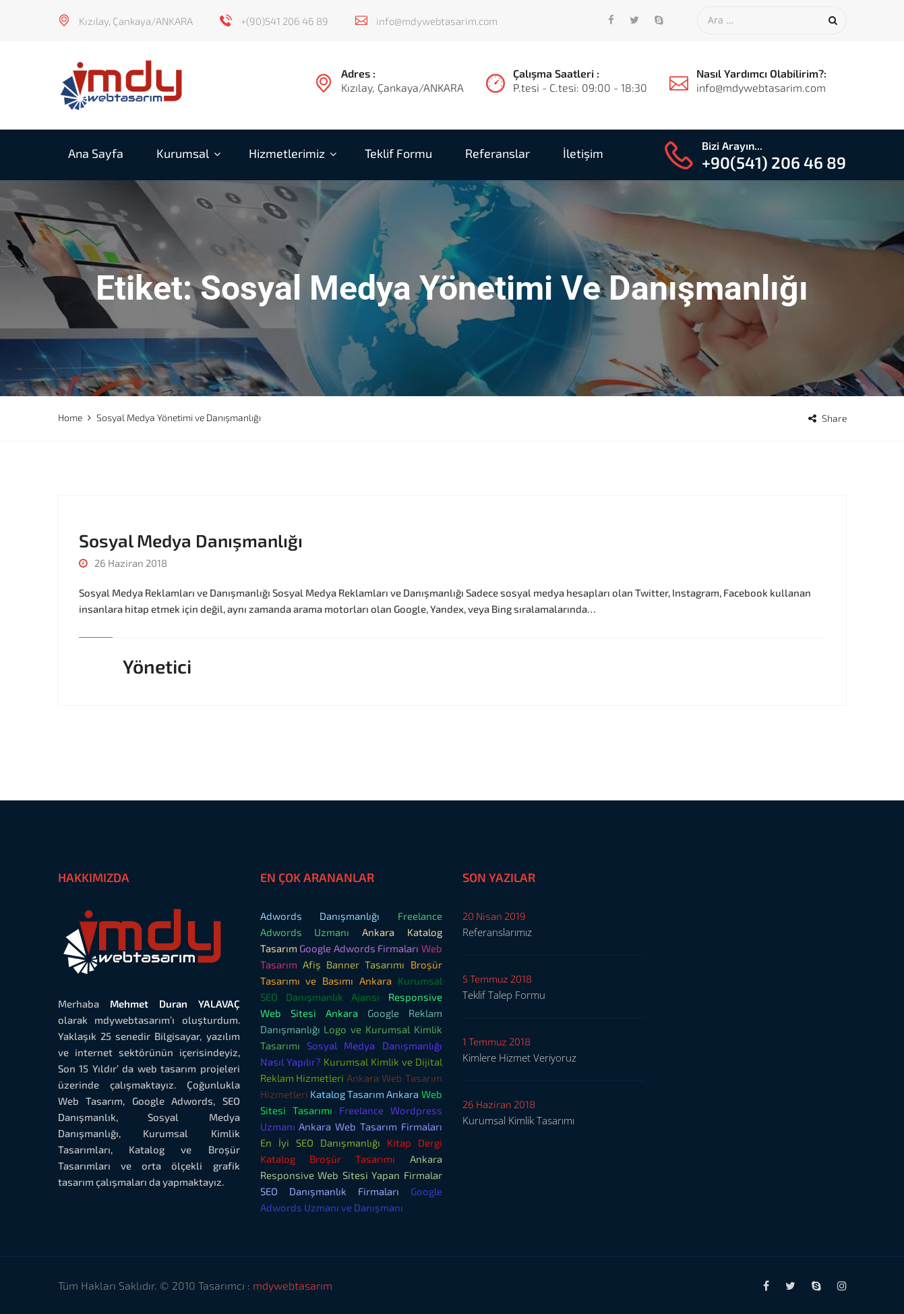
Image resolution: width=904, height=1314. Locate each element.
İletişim (583, 153)
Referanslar (497, 153)
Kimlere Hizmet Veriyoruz (519, 1057)
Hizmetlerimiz (287, 153)
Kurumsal (182, 153)
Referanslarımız (497, 932)
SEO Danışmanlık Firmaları (329, 1191)
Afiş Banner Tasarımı (354, 964)
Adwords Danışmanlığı (320, 916)
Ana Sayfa (95, 153)
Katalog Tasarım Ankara (364, 1094)
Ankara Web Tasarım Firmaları (370, 1126)
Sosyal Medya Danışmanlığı (191, 540)
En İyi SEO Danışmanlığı (320, 1143)
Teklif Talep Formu (503, 995)
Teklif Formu (398, 153)
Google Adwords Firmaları (359, 948)
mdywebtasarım (292, 1285)
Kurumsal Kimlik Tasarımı (518, 1120)
